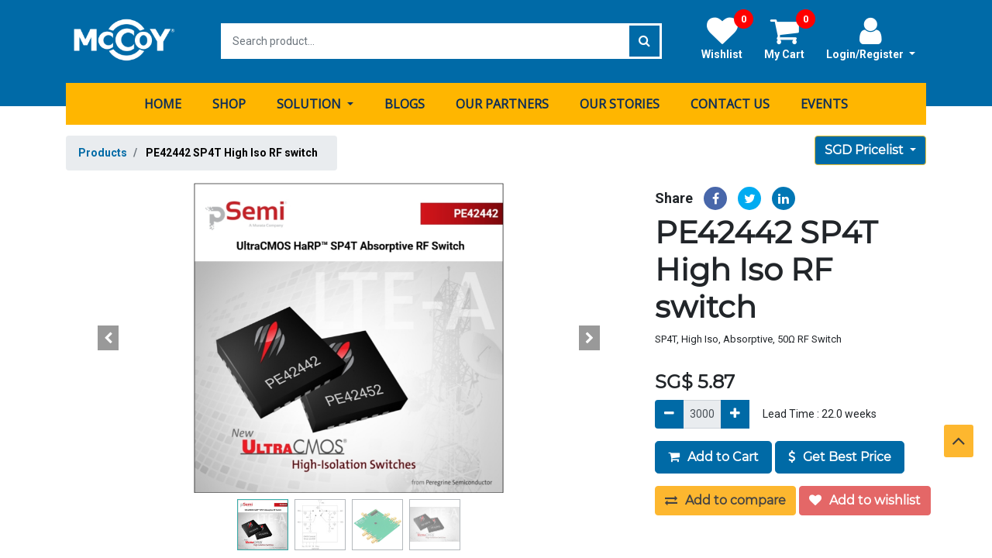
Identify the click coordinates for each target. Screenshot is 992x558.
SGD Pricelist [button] (866, 149)
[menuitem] (163, 103)
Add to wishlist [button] (865, 499)
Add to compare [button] (725, 499)
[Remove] (669, 413)
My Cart (789, 38)
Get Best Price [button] (839, 456)
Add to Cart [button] (713, 456)
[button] (108, 337)
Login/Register (870, 38)
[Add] (735, 413)
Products (102, 152)
